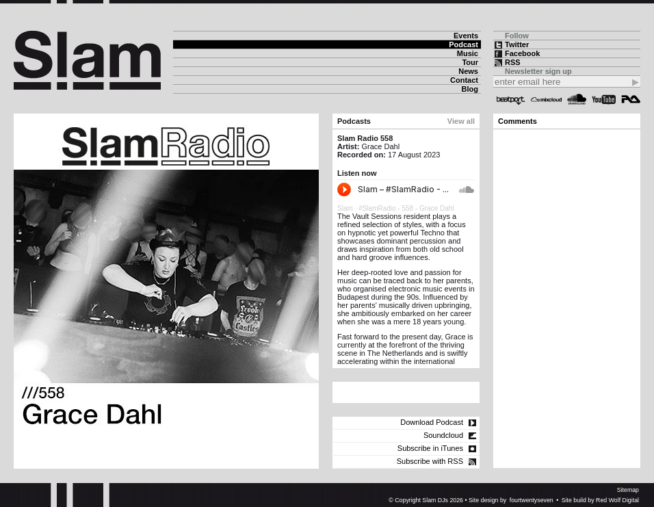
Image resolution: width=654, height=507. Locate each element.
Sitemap (628, 489)
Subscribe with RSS (430, 461)
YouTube (604, 99)
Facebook (522, 53)
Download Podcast (431, 422)
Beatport (511, 99)
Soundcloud (576, 99)
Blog (470, 89)
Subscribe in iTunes (430, 448)
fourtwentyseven (531, 500)
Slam (345, 208)
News (468, 71)
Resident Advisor (630, 99)
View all (461, 121)
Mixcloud (546, 99)
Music (467, 53)
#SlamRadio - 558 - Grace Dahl (406, 208)
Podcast (463, 44)
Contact (464, 80)
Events (466, 35)
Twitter (517, 44)
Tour (470, 62)
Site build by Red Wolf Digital (600, 500)
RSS (513, 62)
